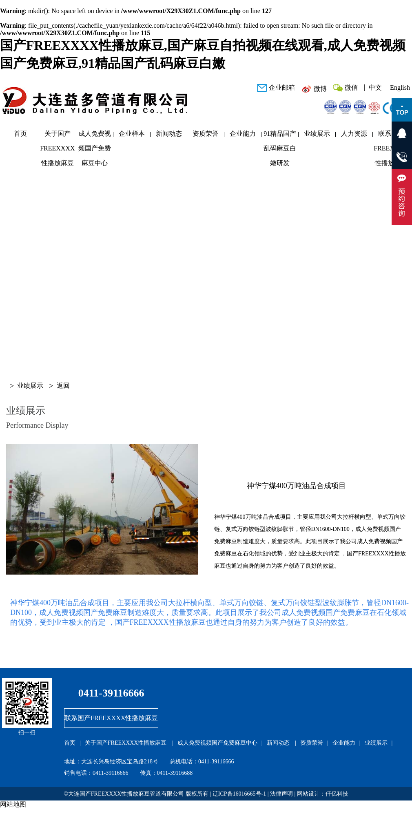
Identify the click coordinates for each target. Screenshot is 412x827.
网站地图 (13, 804)
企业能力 (243, 133)
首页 (20, 133)
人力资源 (354, 133)
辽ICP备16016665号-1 (239, 794)
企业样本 (132, 133)
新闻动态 (169, 133)
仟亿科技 (337, 794)
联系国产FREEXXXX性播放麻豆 (391, 135)
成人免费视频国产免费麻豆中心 (94, 135)
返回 (63, 385)
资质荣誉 (206, 133)
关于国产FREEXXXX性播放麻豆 (57, 135)
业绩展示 (317, 133)
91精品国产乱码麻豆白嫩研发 (280, 135)
